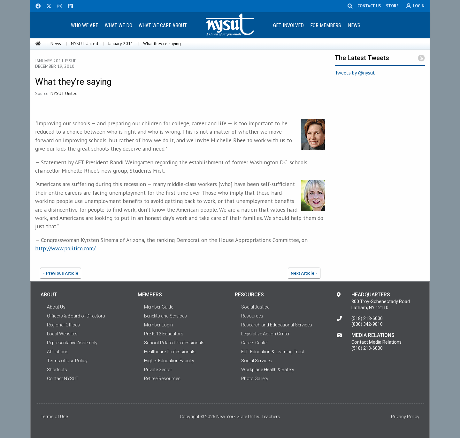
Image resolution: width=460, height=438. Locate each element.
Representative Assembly (72, 342)
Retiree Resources (162, 378)
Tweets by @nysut (355, 72)
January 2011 (120, 43)
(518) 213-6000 (367, 318)
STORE (393, 5)
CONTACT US (370, 5)
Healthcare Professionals (169, 351)
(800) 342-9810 (367, 324)
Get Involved (288, 25)
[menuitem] (84, 25)
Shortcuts (57, 369)
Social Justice (255, 306)
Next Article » (304, 273)
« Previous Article (60, 273)
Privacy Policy (405, 416)
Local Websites (62, 333)
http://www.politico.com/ (65, 248)
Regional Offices (63, 324)
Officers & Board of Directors (76, 315)
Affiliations (57, 351)
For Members (325, 25)
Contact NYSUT (63, 378)
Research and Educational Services (276, 324)
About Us (56, 306)
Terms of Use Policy (67, 360)
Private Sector (158, 369)
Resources (252, 315)
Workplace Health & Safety (267, 369)
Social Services (256, 360)
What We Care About (163, 25)
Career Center (254, 342)
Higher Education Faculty (169, 360)
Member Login (158, 324)
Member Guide (158, 306)
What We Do (118, 25)
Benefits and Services (165, 315)
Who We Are (84, 25)
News (354, 25)
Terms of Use (54, 416)
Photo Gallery (254, 378)
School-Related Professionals (174, 342)
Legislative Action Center (265, 333)
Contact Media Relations (376, 342)
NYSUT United (84, 43)
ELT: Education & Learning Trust (272, 351)
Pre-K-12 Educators (163, 333)
